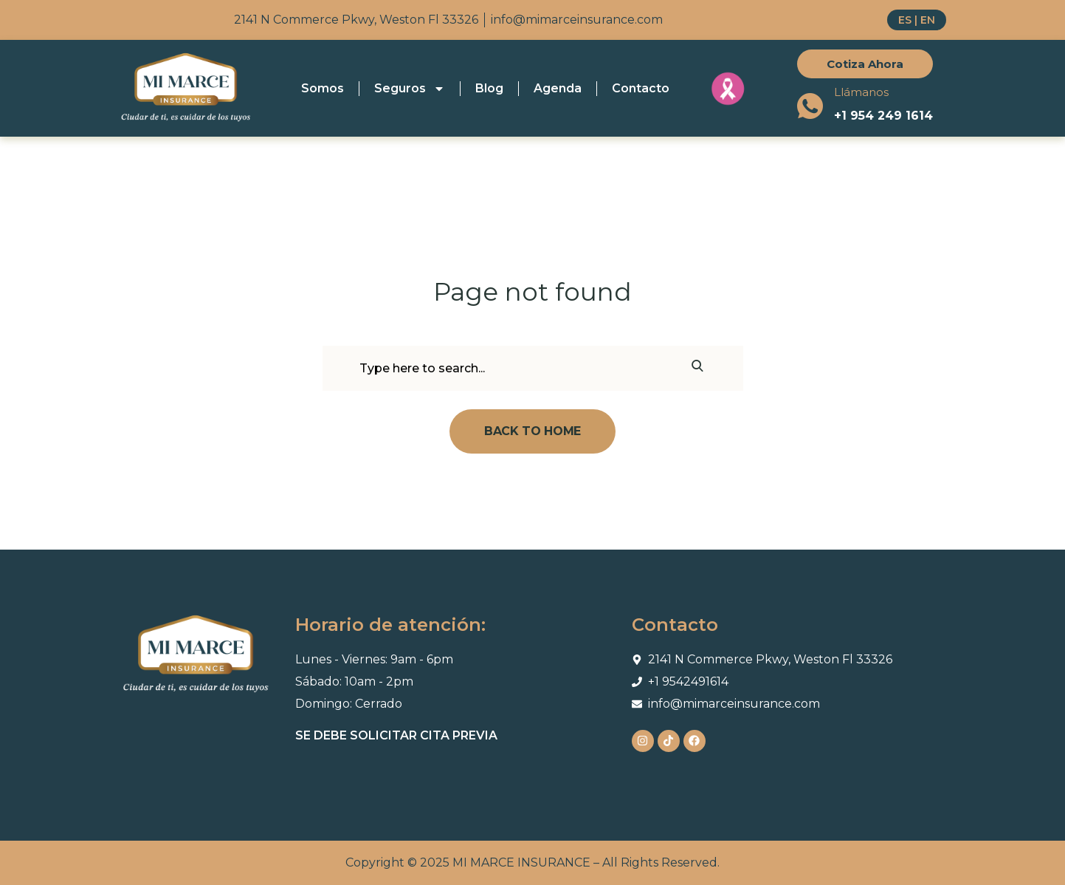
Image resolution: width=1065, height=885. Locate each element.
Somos (322, 88)
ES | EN (916, 20)
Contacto (640, 88)
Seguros (409, 88)
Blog (489, 88)
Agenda (558, 88)
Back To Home (532, 431)
